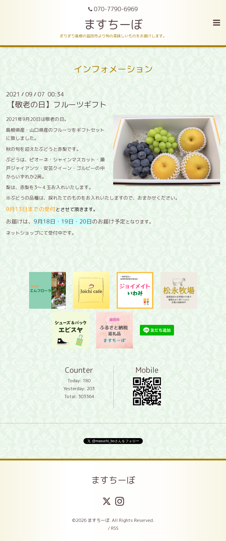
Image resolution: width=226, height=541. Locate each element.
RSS (114, 528)
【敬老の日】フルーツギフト (57, 104)
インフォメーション (113, 69)
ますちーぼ (113, 24)
